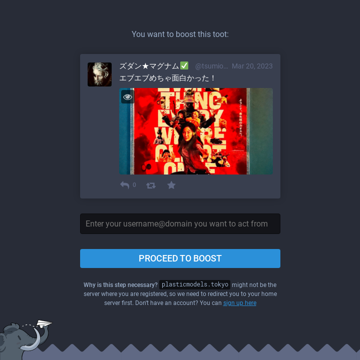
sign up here (239, 303)
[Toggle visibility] (128, 97)
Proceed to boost (180, 258)
